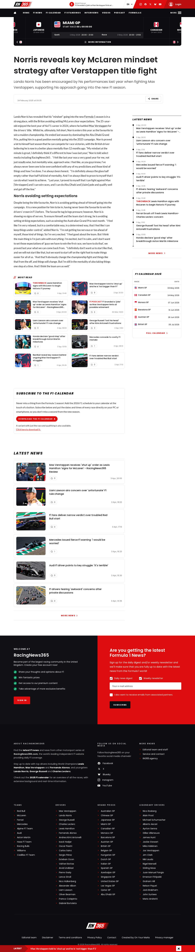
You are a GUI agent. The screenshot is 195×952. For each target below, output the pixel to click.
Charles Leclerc (61, 771)
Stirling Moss (149, 868)
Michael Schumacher (154, 820)
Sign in (22, 700)
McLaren (21, 815)
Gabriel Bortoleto (68, 903)
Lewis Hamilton (67, 828)
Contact (111, 937)
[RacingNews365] (97, 926)
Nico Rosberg (149, 811)
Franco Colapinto (68, 899)
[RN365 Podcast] (91, 4)
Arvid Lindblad (66, 868)
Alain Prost (148, 815)
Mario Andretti (150, 899)
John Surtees (150, 894)
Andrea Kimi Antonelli (70, 837)
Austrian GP (107, 842)
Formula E (135, 12)
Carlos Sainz (65, 850)
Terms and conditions (70, 937)
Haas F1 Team (24, 842)
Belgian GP (106, 850)
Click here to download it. (28, 429)
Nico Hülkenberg (67, 881)
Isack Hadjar (65, 842)
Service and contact (154, 754)
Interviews (91, 12)
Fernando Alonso (60, 767)
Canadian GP (108, 828)
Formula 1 (90, 116)
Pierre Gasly (65, 872)
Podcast (119, 12)
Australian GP (108, 811)
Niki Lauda (148, 859)
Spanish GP (107, 868)
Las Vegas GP (108, 885)
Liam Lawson (65, 890)
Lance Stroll (65, 877)
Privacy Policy (94, 937)
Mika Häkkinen (150, 846)
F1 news (37, 12)
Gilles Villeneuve (151, 833)
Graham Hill (149, 881)
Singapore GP (108, 877)
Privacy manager (164, 937)
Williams (21, 850)
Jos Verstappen (151, 850)
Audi (19, 833)
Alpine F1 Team (25, 828)
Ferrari (20, 820)
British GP (106, 846)
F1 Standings (72, 12)
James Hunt (149, 837)
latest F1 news (31, 750)
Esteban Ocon (66, 859)
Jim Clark (147, 855)
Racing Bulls (23, 846)
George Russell (38, 771)
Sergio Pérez (65, 855)
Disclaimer (47, 937)
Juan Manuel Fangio (153, 872)
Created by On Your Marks (136, 937)
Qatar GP (106, 890)
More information (97, 42)
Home (26, 12)
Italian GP (106, 864)
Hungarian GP (108, 855)
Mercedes (22, 824)
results (22, 162)
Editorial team (29, 937)
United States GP (110, 881)
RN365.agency (150, 758)
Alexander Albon (67, 885)
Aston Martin (23, 837)
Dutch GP (106, 859)
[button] (39, 27)
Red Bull (21, 811)
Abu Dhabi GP (108, 894)
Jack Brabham (150, 890)
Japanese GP (108, 820)
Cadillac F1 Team (26, 855)
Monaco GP (107, 833)
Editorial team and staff (155, 749)
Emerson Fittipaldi (152, 877)
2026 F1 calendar (39, 777)
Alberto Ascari (150, 824)
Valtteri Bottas (66, 864)
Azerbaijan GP (108, 872)
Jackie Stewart (150, 842)
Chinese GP (107, 815)
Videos (106, 12)
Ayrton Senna (150, 828)
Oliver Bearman (67, 894)
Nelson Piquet (150, 885)
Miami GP (106, 824)
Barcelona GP (108, 837)
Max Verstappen (98, 125)
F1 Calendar (53, 12)
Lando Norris (21, 771)
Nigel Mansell (149, 864)
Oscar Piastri (65, 846)
